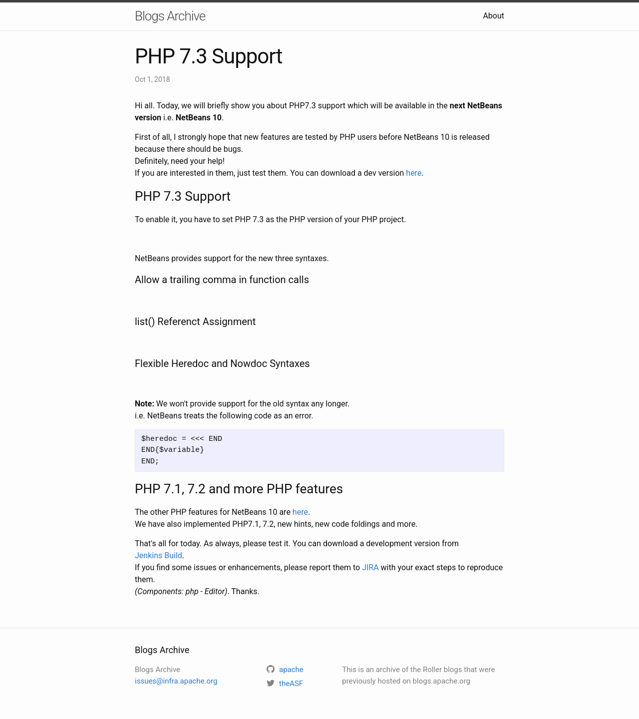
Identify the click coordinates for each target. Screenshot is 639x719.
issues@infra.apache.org (176, 681)
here (413, 173)
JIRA (370, 567)
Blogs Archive (170, 15)
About (493, 15)
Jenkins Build (158, 555)
